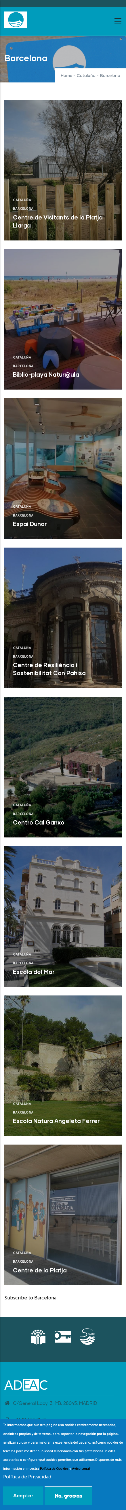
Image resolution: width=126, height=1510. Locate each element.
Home (66, 76)
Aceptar (23, 1496)
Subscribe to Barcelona (30, 1298)
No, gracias (68, 1496)
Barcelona (23, 209)
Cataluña (86, 76)
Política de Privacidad (27, 1478)
